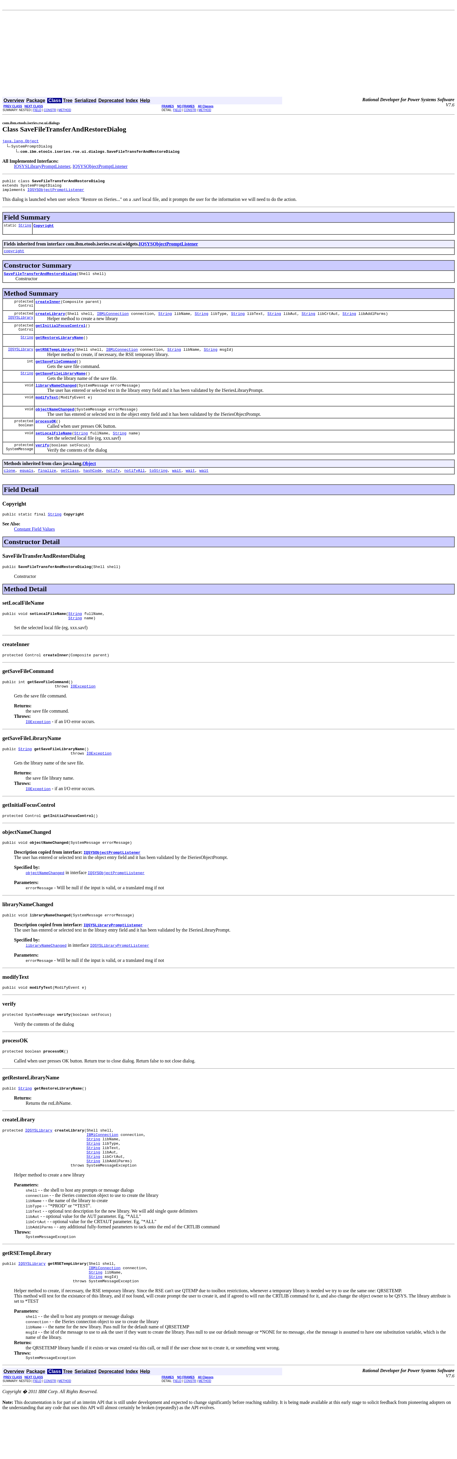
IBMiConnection (113, 321)
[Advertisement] (228, 54)
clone (9, 488)
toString (158, 488)
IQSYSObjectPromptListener (100, 167)
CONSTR (50, 110)
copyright (14, 256)
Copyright (44, 229)
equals (27, 488)
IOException (83, 710)
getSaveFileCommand (56, 372)
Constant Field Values (34, 548)
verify (42, 462)
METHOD (65, 110)
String (24, 229)
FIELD (37, 110)
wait (176, 488)
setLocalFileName (54, 449)
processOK (46, 436)
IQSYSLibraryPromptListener (42, 167)
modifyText (47, 411)
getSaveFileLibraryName (61, 385)
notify (113, 488)
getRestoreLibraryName (59, 347)
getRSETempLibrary (55, 359)
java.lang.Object (20, 141)
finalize (47, 488)
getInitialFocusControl (61, 334)
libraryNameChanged (56, 398)
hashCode (92, 488)
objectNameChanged (55, 424)
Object (89, 480)
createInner (48, 308)
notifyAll (134, 488)
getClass (70, 488)
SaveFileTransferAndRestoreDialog (40, 279)
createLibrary (50, 321)
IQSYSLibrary (20, 326)
